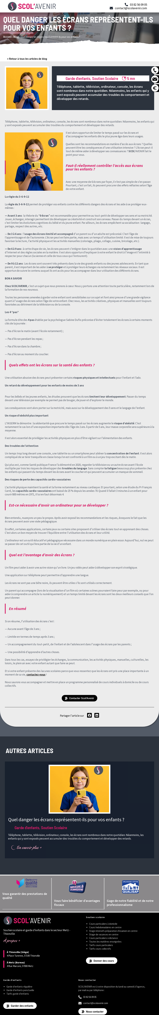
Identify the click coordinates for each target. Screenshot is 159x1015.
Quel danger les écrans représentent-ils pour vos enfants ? (66, 819)
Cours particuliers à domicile (103, 923)
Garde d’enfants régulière (19, 986)
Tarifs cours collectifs (100, 948)
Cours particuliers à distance (103, 937)
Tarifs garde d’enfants (17, 993)
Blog (16, 37)
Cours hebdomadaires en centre (105, 927)
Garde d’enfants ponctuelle (20, 990)
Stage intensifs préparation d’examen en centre (113, 930)
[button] (89, 715)
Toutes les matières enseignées (105, 941)
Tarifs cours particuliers (101, 944)
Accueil (7, 37)
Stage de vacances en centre (103, 934)
